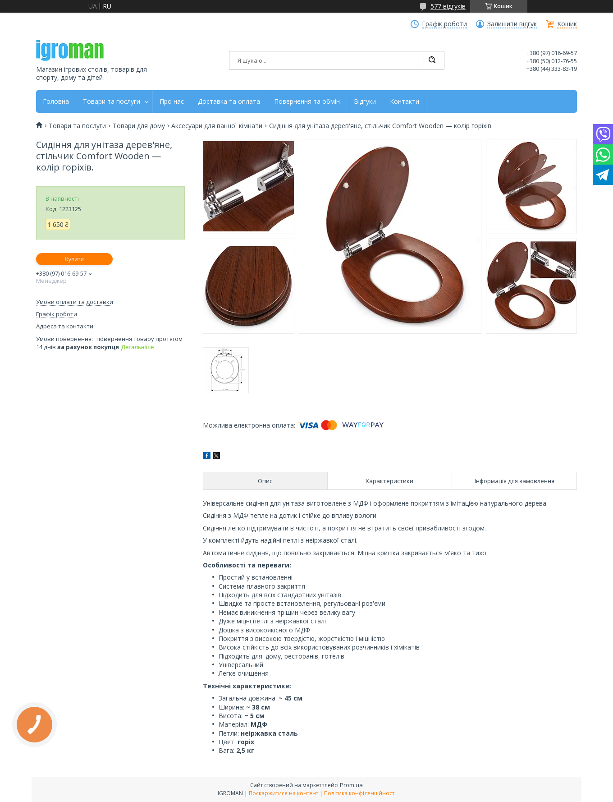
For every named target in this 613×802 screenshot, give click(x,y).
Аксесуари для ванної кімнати (216, 126)
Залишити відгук (512, 24)
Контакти (404, 101)
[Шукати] (432, 60)
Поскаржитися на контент (283, 793)
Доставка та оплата (229, 101)
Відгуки (365, 101)
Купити (74, 259)
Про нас (172, 101)
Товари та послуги (111, 101)
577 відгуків (448, 6)
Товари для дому (139, 126)
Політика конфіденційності (360, 793)
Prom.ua (351, 785)
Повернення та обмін (307, 101)
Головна (56, 101)
